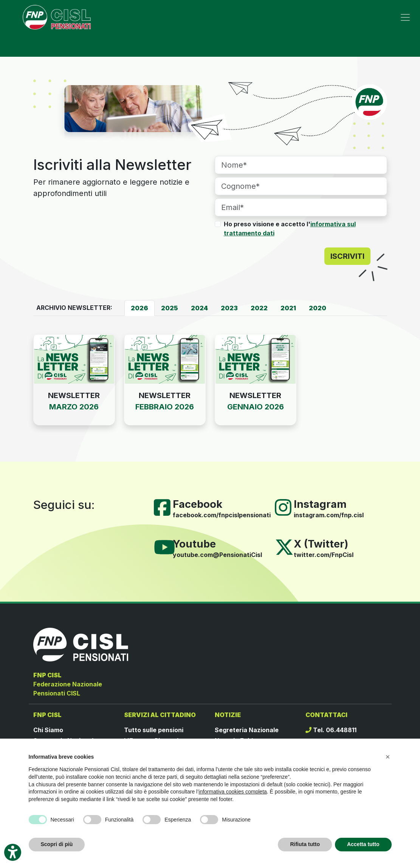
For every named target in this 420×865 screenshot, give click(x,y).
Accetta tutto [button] (363, 844)
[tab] (139, 308)
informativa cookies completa (232, 792)
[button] (388, 757)
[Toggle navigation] (405, 17)
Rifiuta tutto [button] (305, 844)
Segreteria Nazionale (247, 730)
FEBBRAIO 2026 (164, 406)
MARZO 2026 (74, 406)
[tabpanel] (210, 389)
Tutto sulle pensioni (153, 730)
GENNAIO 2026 (255, 406)
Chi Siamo (48, 730)
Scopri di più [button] (57, 844)
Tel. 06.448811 (330, 730)
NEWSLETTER (74, 395)
